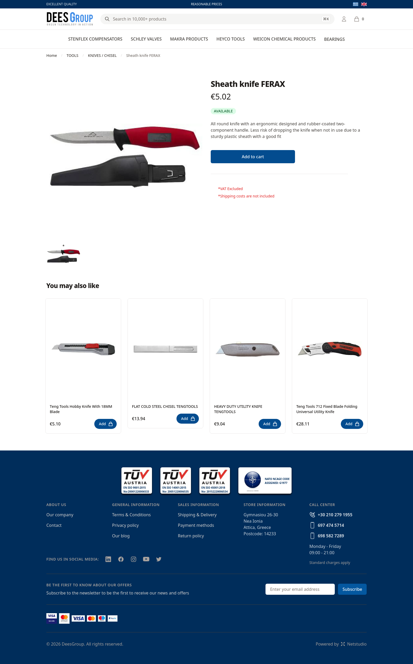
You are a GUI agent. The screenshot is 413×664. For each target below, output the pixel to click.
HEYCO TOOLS (231, 39)
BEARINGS (334, 39)
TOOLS (72, 55)
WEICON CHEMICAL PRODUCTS (284, 39)
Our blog (121, 536)
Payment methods (196, 525)
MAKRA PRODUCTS (189, 39)
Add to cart (253, 157)
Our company (59, 515)
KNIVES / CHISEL (102, 55)
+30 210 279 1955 (335, 515)
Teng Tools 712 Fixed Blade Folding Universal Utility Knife (326, 409)
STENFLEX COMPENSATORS (95, 39)
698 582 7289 (331, 536)
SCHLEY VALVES (146, 39)
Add (106, 424)
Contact (54, 525)
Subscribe (352, 589)
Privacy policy (125, 525)
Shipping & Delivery (197, 515)
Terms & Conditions (131, 515)
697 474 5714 (331, 525)
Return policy (191, 536)
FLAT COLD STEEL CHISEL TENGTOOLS (165, 406)
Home (51, 55)
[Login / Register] (344, 19)
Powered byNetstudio (341, 644)
